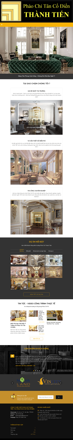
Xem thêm (41, 322)
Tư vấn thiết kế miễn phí (36, 141)
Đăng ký (60, 397)
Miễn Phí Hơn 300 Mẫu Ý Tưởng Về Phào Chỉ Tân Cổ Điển (18, 325)
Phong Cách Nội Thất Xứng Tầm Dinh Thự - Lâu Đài (54, 323)
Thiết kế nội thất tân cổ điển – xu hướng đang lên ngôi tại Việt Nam (41, 315)
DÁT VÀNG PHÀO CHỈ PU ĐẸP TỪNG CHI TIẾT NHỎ (41, 328)
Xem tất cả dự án (36, 294)
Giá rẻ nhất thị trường (36, 91)
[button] (5, 50)
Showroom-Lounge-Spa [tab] (39, 251)
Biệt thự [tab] (22, 251)
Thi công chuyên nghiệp (37, 191)
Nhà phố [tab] (28, 251)
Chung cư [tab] (50, 251)
